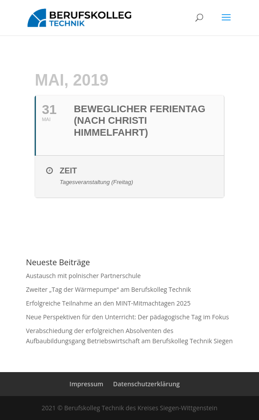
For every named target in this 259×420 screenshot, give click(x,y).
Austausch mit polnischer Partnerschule (83, 275)
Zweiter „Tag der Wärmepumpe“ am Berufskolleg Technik (108, 289)
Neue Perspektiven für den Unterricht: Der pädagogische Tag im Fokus (127, 317)
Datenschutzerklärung (146, 384)
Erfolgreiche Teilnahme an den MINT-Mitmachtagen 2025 (108, 303)
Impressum (86, 384)
